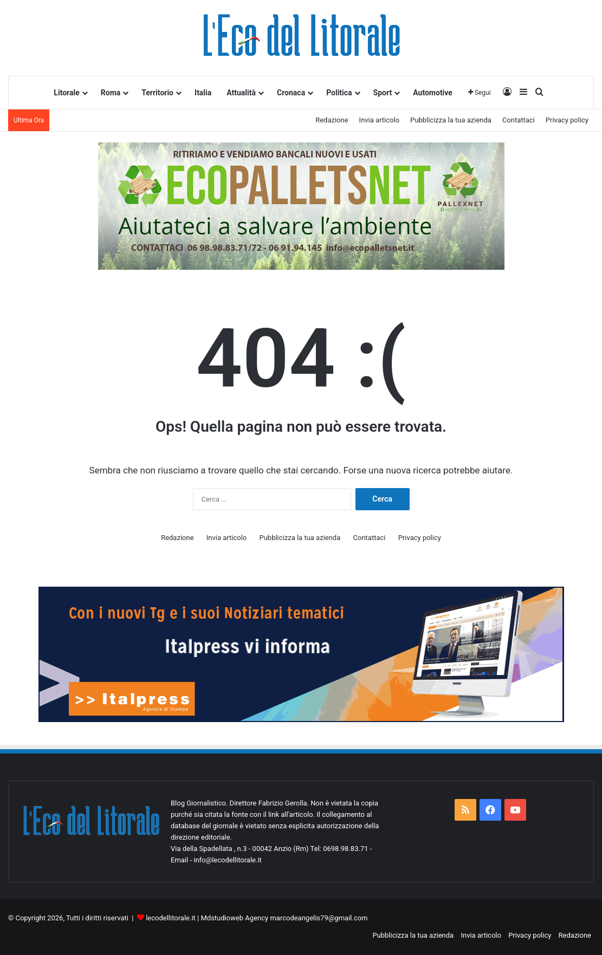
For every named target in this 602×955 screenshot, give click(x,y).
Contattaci (518, 120)
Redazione (331, 120)
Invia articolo (379, 120)
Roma (111, 92)
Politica (339, 92)
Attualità (241, 92)
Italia (203, 92)
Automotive (432, 92)
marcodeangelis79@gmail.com (318, 918)
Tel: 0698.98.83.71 (340, 848)
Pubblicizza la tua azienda (450, 120)
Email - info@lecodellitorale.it (216, 860)
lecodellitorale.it (171, 918)
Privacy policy (567, 120)
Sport (382, 92)
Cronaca (291, 92)
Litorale (66, 92)
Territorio (157, 92)
